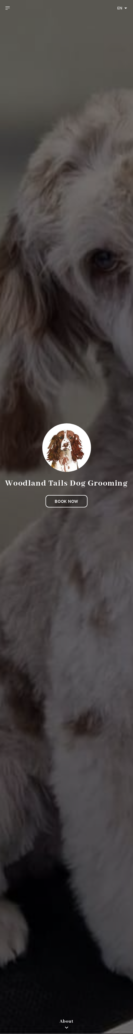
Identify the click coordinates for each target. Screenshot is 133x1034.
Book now (66, 501)
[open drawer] (7, 8)
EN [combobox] (119, 8)
